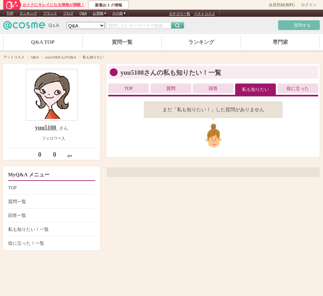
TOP (10, 13)
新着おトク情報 (108, 5)
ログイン (309, 5)
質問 (170, 88)
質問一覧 (122, 42)
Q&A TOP (43, 42)
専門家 (280, 42)
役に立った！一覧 (51, 243)
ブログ (68, 13)
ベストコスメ (204, 13)
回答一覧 (51, 215)
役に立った (298, 88)
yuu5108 (46, 127)
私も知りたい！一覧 (51, 229)
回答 (213, 88)
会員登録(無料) (282, 5)
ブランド (50, 13)
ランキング (28, 13)
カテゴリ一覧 (179, 13)
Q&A (83, 13)
